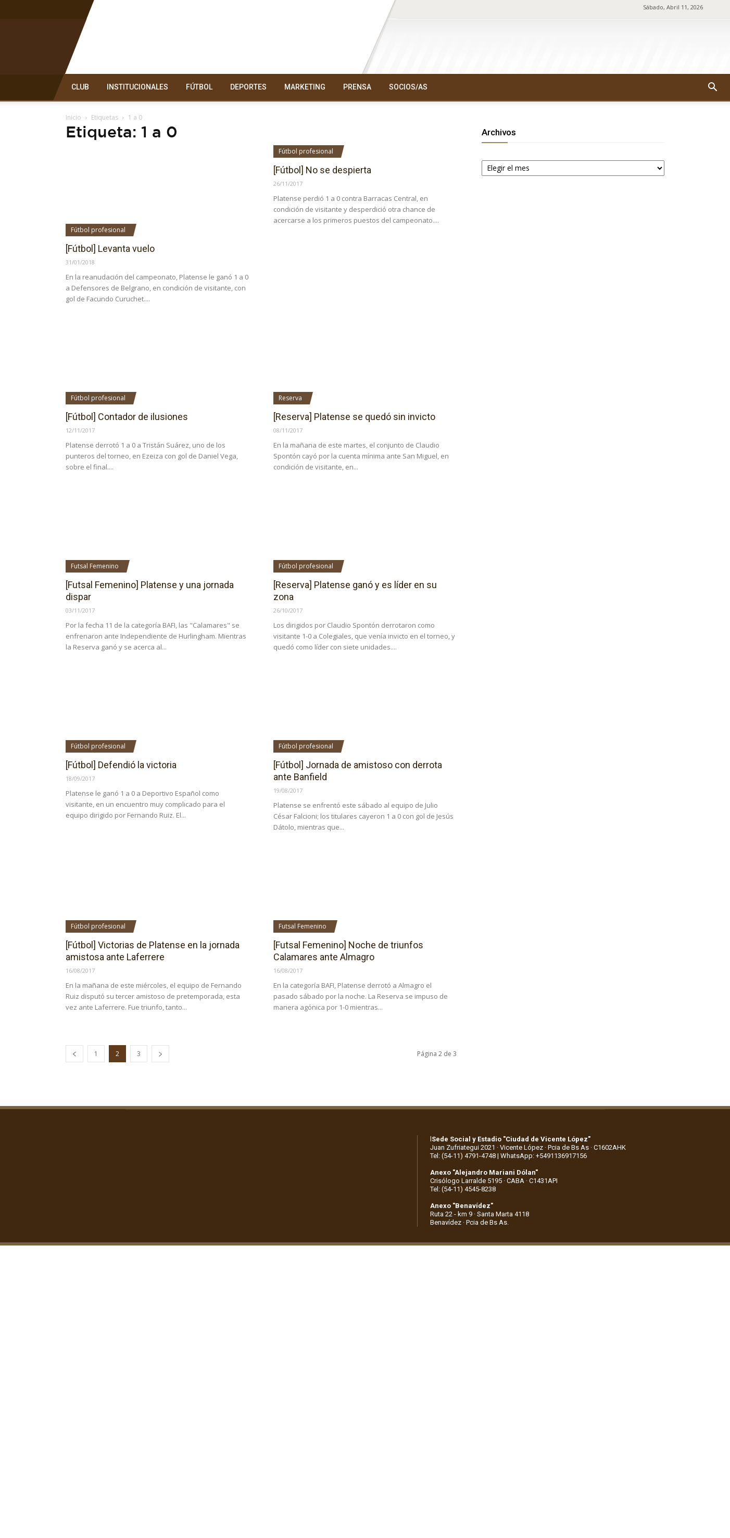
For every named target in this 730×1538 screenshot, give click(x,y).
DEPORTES (248, 87)
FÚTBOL (199, 87)
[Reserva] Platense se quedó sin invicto (354, 416)
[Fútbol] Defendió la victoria (121, 764)
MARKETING (304, 87)
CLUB (80, 87)
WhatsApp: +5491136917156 (543, 1156)
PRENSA (357, 87)
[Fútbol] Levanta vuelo (110, 248)
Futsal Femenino (95, 566)
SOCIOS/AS (408, 87)
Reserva (290, 397)
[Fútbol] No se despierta (322, 169)
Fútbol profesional (98, 229)
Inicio (73, 117)
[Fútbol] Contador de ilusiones (127, 416)
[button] (712, 87)
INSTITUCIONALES (137, 87)
